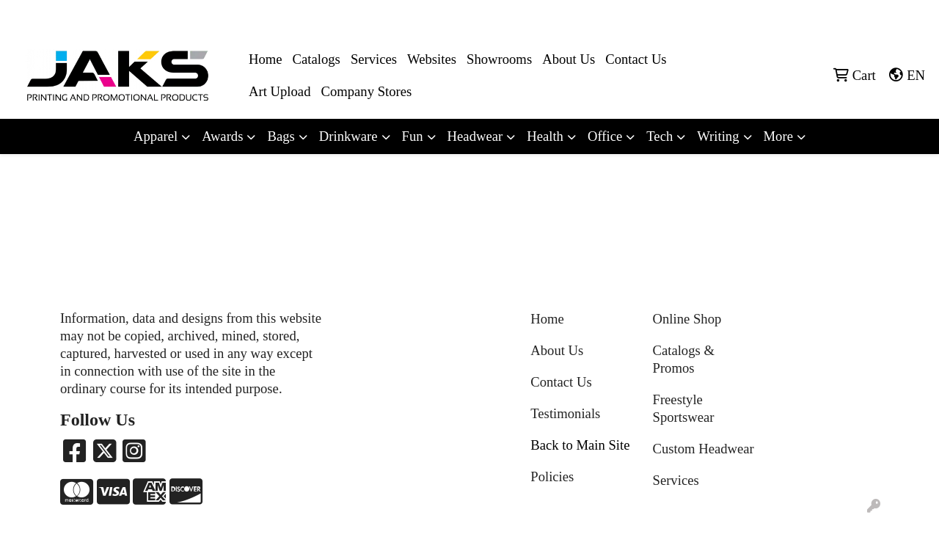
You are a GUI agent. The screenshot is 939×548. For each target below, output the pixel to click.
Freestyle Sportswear (684, 408)
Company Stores (366, 91)
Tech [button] (659, 136)
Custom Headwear (703, 448)
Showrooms (499, 59)
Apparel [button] (156, 136)
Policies (552, 476)
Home (265, 59)
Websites (431, 59)
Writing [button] (718, 136)
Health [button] (545, 136)
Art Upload (279, 91)
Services (374, 59)
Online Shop (687, 318)
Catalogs (316, 59)
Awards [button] (222, 136)
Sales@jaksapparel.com (867, 16)
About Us (568, 59)
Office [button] (605, 136)
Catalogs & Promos (684, 359)
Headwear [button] (475, 136)
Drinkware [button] (348, 136)
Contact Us (635, 59)
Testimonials (565, 413)
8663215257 (771, 16)
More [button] (778, 136)
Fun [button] (412, 136)
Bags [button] (280, 136)
